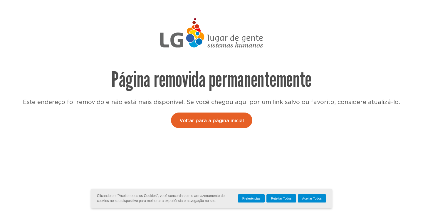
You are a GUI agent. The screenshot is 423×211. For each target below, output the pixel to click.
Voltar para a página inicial (211, 120)
